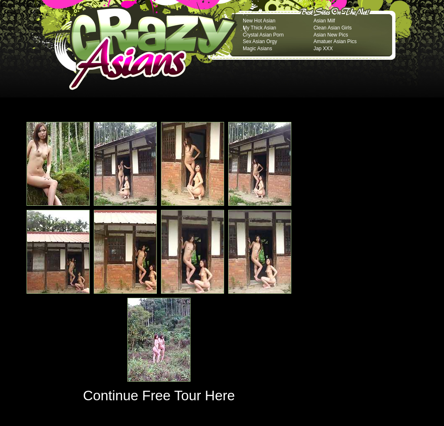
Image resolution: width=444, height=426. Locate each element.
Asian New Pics (330, 35)
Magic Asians (257, 48)
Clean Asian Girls (332, 28)
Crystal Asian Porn (263, 35)
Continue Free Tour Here (159, 395)
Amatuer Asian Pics (334, 41)
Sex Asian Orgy (260, 41)
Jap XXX (323, 48)
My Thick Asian (259, 28)
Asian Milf (324, 21)
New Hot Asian (259, 21)
